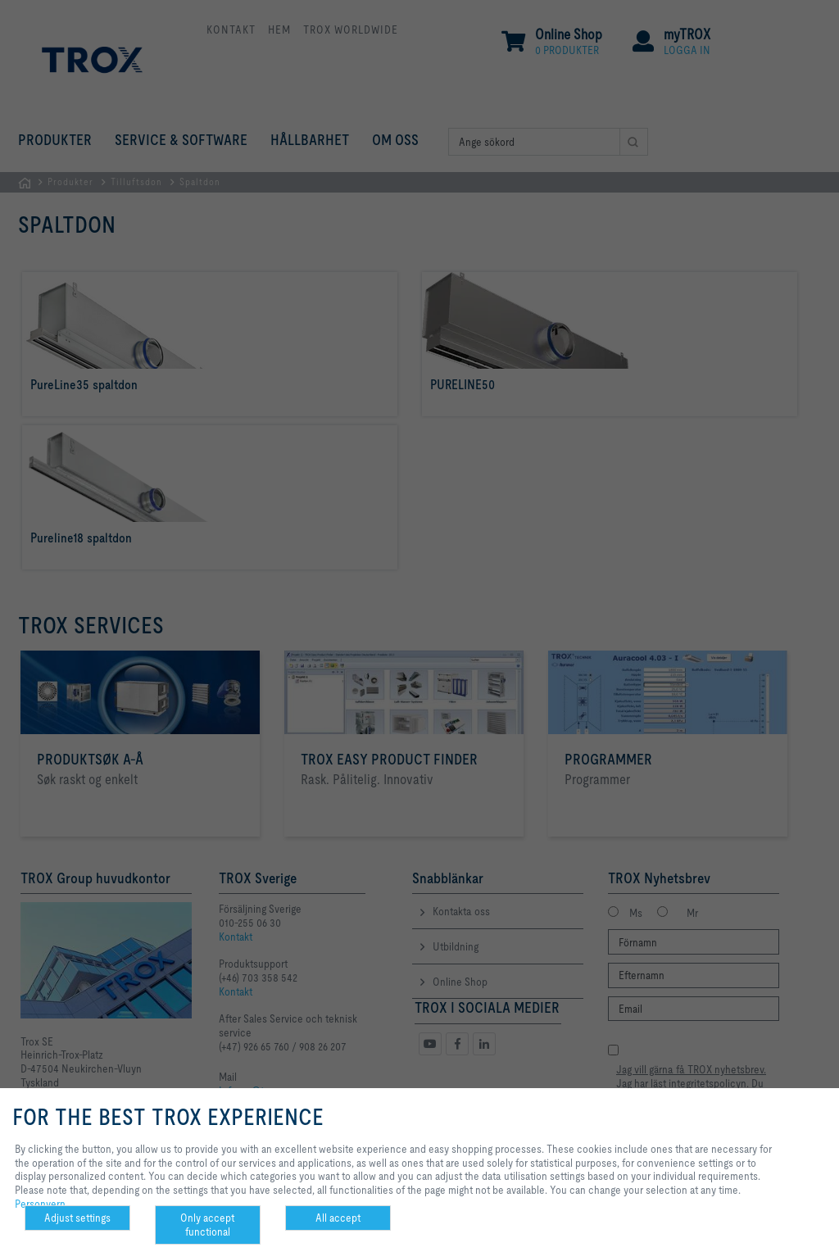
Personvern (40, 1203)
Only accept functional (207, 1224)
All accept (338, 1217)
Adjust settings (77, 1217)
